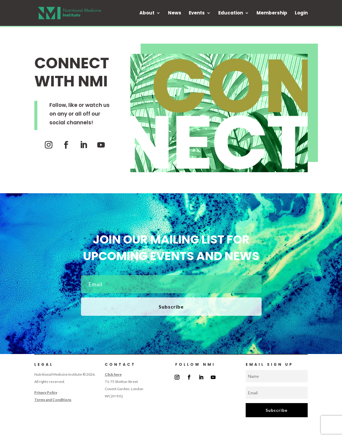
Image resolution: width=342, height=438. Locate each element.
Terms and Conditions (52, 399)
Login (301, 13)
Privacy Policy (45, 392)
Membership (271, 13)
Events (197, 13)
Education (230, 13)
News (174, 13)
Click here (113, 374)
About (146, 13)
